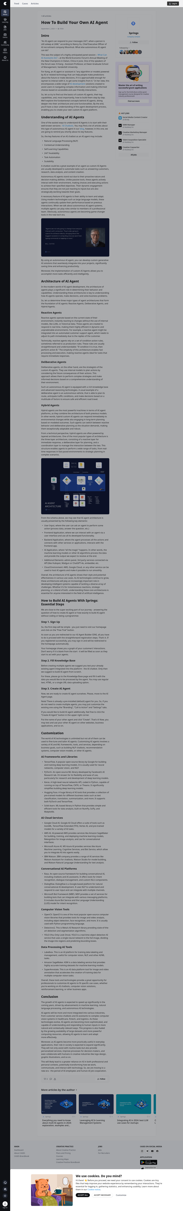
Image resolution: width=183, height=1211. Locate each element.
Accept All (83, 1195)
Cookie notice (93, 1189)
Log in (173, 3)
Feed (16, 3)
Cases (25, 3)
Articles (35, 3)
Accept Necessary (102, 1195)
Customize (121, 1195)
